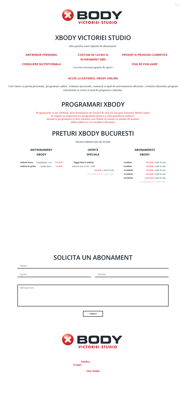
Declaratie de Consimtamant (93, 411)
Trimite (93, 313)
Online (100, 119)
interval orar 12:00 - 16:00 (83, 166)
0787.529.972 (98, 361)
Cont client (14, 86)
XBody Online (142, 112)
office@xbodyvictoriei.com (98, 365)
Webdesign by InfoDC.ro (93, 405)
